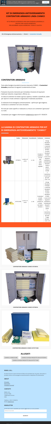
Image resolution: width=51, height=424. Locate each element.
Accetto (46, 2)
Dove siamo (7, 383)
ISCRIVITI (25, 415)
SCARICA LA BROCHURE (11, 357)
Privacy (3, 4)
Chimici (26, 34)
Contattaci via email (9, 385)
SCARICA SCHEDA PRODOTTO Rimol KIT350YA (34, 357)
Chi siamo (6, 382)
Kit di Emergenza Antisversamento (12, 34)
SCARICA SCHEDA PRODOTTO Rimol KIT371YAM (25, 360)
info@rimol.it (30, 115)
